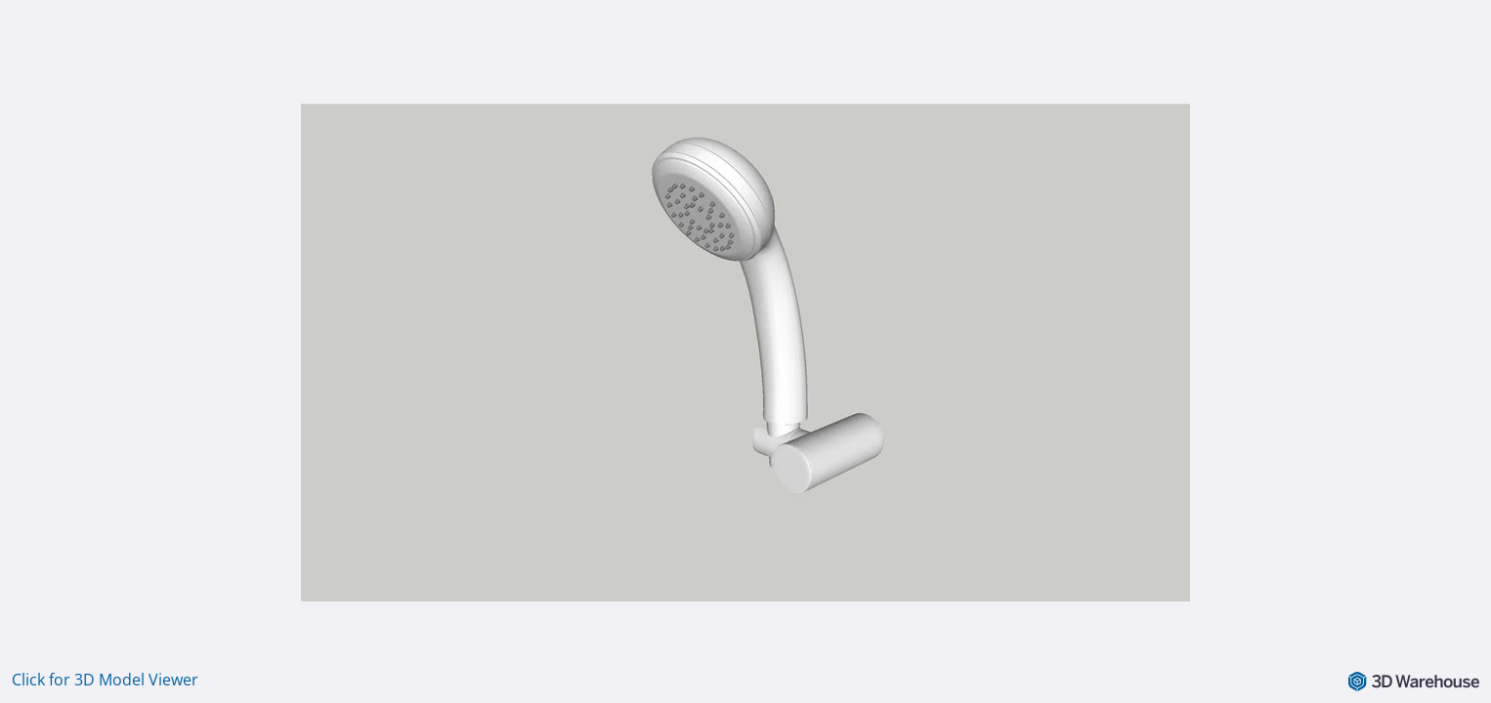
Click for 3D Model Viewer (105, 679)
